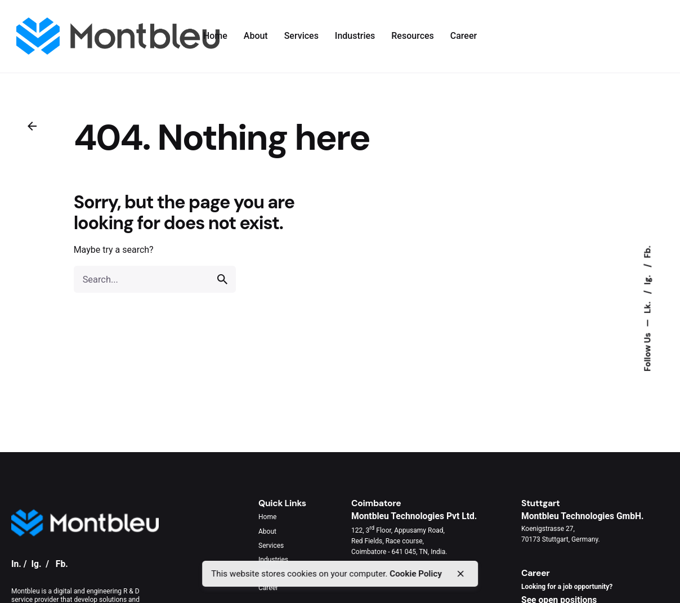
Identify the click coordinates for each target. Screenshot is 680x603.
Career (268, 588)
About (267, 531)
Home (267, 517)
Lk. (647, 307)
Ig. (647, 279)
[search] (222, 279)
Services (271, 546)
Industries (273, 560)
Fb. (647, 251)
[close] (460, 573)
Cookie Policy (416, 574)
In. (16, 564)
